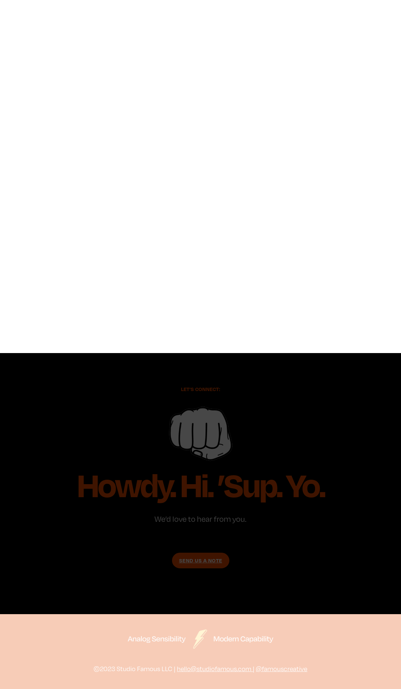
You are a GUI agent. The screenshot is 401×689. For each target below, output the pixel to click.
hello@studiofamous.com (215, 668)
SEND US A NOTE (200, 560)
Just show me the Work (200, 584)
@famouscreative (281, 668)
